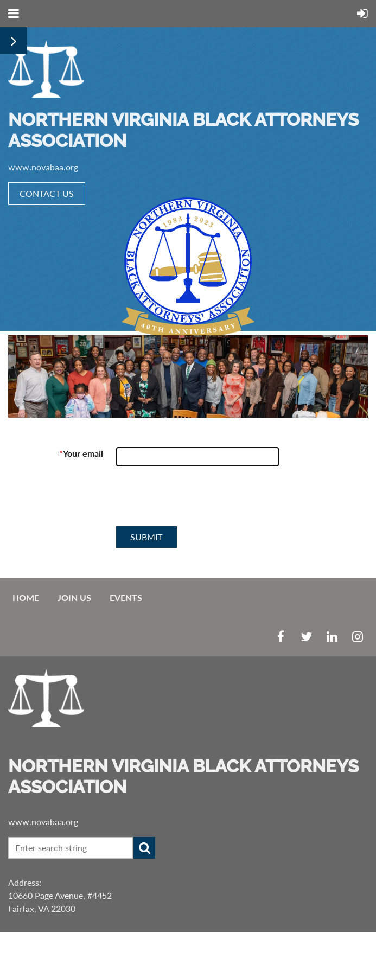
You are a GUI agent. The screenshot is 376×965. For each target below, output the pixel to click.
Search (144, 848)
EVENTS (126, 597)
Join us (74, 597)
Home (25, 597)
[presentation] (198, 501)
